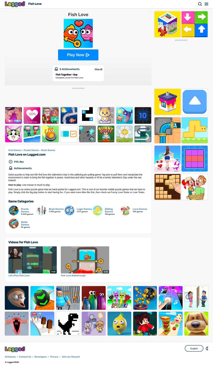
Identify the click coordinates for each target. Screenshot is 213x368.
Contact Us (25, 356)
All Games (10, 356)
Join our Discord (71, 356)
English (194, 348)
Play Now (75, 55)
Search (200, 4)
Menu (206, 4)
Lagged (15, 4)
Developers (41, 356)
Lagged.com (15, 349)
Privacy (54, 356)
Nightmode (207, 348)
